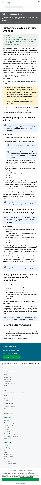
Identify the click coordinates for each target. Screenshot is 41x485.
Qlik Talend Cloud (9, 398)
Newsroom (7, 461)
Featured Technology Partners (12, 434)
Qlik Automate (8, 413)
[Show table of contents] (3, 7)
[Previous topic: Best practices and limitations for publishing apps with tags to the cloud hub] (10, 364)
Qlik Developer (8, 377)
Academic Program (9, 454)
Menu (38, 3)
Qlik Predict (7, 411)
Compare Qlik (7, 431)
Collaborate (27, 7)
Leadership (7, 448)
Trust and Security (9, 423)
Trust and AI (7, 427)
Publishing (7, 9)
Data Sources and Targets (11, 436)
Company (6, 445)
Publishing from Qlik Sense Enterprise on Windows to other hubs (20, 11)
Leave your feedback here (12, 357)
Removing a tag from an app (12, 44)
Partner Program (8, 456)
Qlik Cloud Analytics (9, 406)
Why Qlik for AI (8, 429)
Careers (6, 459)
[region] (20, 476)
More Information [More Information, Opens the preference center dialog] (20, 483)
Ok (20, 479)
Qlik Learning (7, 381)
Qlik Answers (7, 408)
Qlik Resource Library (10, 386)
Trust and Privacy (8, 425)
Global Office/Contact (10, 463)
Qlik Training (7, 379)
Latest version (28, 22)
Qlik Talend (7, 396)
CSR (5, 450)
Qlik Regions (7, 438)
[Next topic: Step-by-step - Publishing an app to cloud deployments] (30, 364)
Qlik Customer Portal (9, 383)
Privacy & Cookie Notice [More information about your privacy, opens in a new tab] (26, 476)
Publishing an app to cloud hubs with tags (15, 37)
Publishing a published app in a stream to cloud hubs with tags (20, 39)
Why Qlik (6, 420)
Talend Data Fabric (9, 400)
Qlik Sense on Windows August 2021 (14, 7)
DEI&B (5, 452)
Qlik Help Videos (8, 375)
